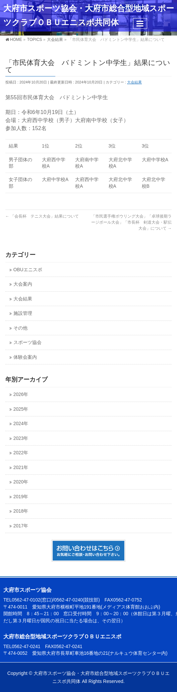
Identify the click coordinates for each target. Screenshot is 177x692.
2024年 (20, 423)
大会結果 (134, 82)
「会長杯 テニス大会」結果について (42, 216)
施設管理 (22, 313)
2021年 (20, 467)
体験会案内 (25, 357)
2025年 (20, 409)
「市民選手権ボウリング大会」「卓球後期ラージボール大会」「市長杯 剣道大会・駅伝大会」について (131, 222)
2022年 (20, 452)
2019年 (20, 496)
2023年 (20, 438)
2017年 (20, 525)
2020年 (20, 481)
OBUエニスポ (27, 269)
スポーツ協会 (27, 342)
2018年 (20, 511)
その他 (20, 328)
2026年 (20, 394)
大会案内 (22, 284)
